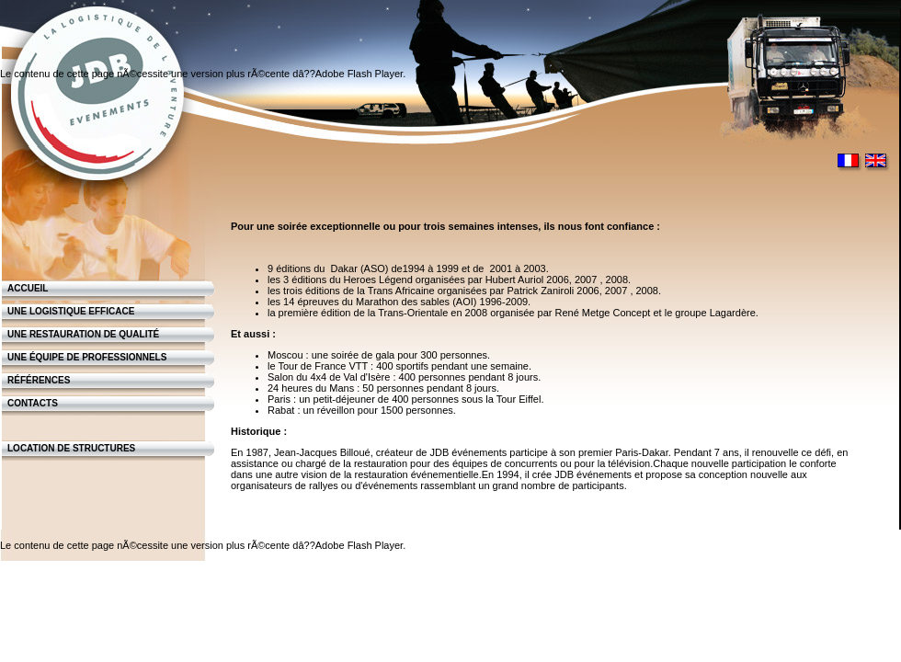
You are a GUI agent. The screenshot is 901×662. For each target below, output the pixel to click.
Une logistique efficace (70, 311)
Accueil (27, 288)
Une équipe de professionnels (86, 357)
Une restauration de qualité (83, 334)
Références (38, 380)
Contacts (32, 403)
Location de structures (71, 448)
